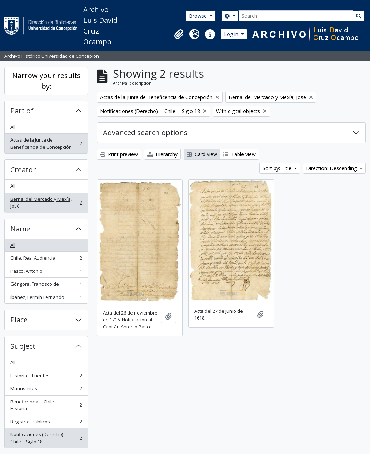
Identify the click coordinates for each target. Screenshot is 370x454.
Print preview (119, 154)
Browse (198, 15)
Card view (202, 154)
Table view (239, 154)
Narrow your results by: (46, 81)
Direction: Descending (332, 168)
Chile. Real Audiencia (46, 259)
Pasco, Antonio (46, 272)
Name (20, 229)
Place (19, 320)
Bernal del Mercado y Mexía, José (46, 202)
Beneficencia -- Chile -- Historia (46, 405)
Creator (23, 169)
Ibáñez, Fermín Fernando (46, 298)
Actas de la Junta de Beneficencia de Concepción (46, 143)
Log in (232, 34)
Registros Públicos (46, 423)
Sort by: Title (277, 168)
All (12, 127)
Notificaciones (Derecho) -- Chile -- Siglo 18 (46, 438)
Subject (22, 346)
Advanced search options (145, 132)
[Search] (295, 15)
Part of (22, 111)
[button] (178, 34)
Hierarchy (162, 154)
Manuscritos (46, 390)
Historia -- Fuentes (46, 377)
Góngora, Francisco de (46, 285)
